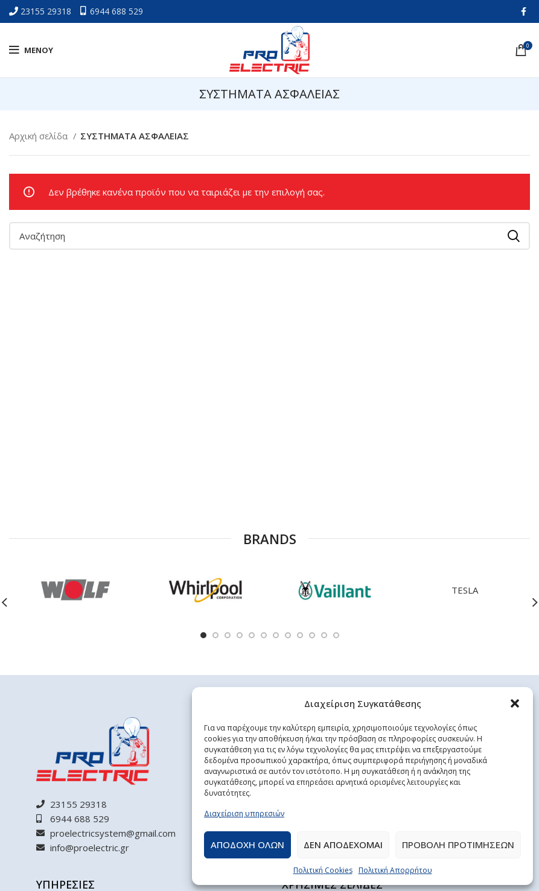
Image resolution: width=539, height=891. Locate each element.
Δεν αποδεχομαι (343, 845)
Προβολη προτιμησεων (458, 845)
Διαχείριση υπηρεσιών (244, 813)
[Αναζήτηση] (269, 236)
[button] (515, 703)
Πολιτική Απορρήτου (395, 870)
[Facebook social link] (523, 11)
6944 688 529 (116, 11)
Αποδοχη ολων (247, 845)
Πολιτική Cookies (322, 870)
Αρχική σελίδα (39, 136)
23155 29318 (47, 11)
